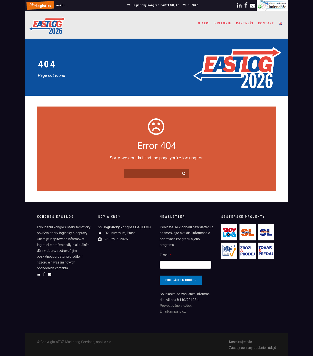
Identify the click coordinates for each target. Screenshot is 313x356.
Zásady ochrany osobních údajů (252, 348)
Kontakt (266, 23)
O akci (204, 23)
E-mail (166, 255)
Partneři (244, 23)
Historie (222, 23)
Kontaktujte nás (240, 342)
